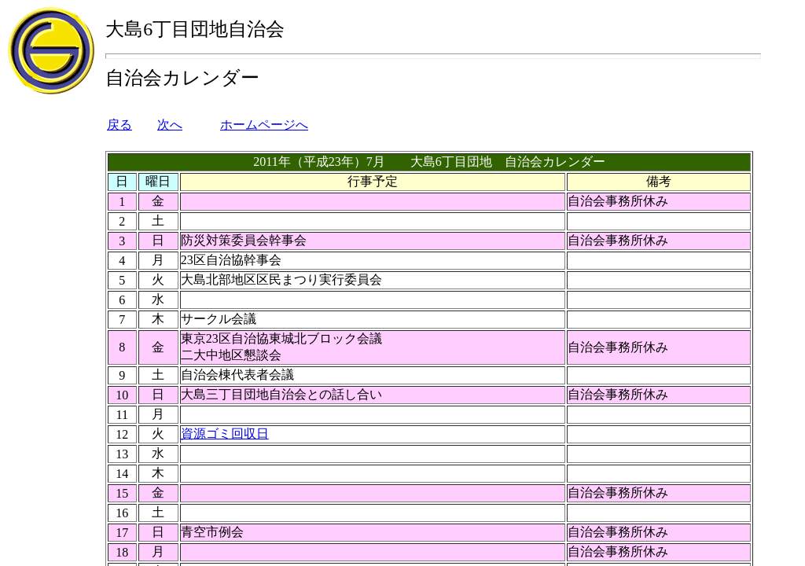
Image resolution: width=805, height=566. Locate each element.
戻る (119, 124)
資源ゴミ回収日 (225, 433)
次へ (169, 124)
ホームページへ (264, 124)
